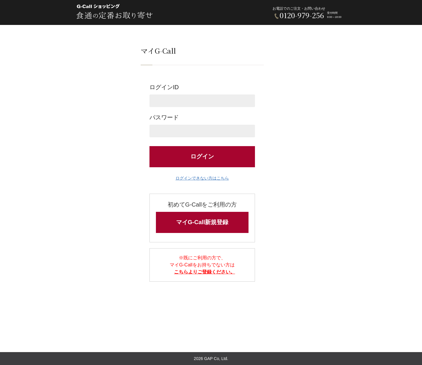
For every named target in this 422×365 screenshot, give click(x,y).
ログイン (202, 156)
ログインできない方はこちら (202, 178)
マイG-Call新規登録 (202, 222)
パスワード (202, 125)
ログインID (202, 95)
